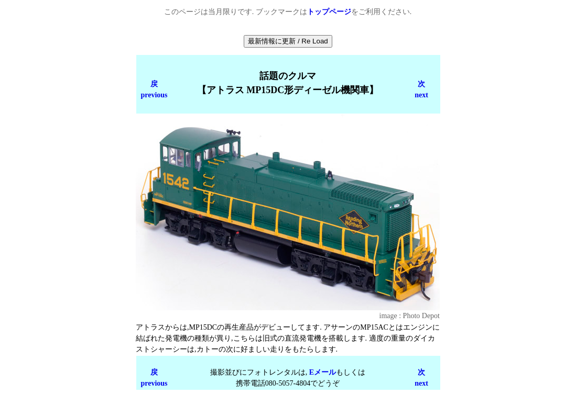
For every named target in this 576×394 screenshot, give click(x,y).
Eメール (322, 372)
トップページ (329, 12)
